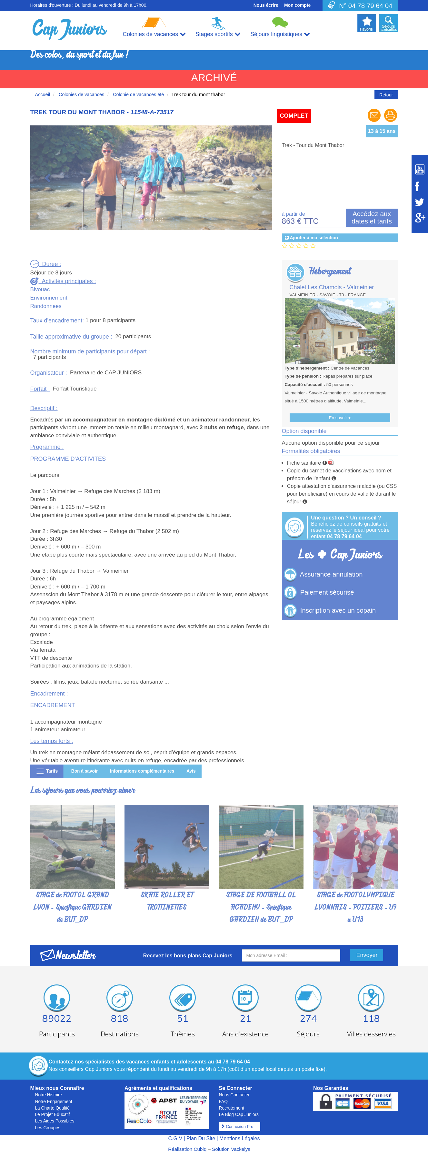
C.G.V (175, 1138)
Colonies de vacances (80, 94)
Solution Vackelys (231, 1149)
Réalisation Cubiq (187, 1149)
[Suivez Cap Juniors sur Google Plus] (419, 217)
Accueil (42, 94)
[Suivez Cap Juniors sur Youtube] (419, 169)
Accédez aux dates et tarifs (372, 217)
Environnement (48, 298)
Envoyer (367, 955)
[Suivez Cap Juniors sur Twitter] (419, 202)
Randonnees (46, 306)
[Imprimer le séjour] (390, 121)
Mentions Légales (239, 1138)
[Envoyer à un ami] (375, 121)
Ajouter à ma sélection (314, 237)
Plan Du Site (200, 1138)
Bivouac (40, 289)
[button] (48, 177)
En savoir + (340, 417)
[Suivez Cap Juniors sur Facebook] (419, 186)
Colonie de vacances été (138, 94)
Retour (386, 94)
